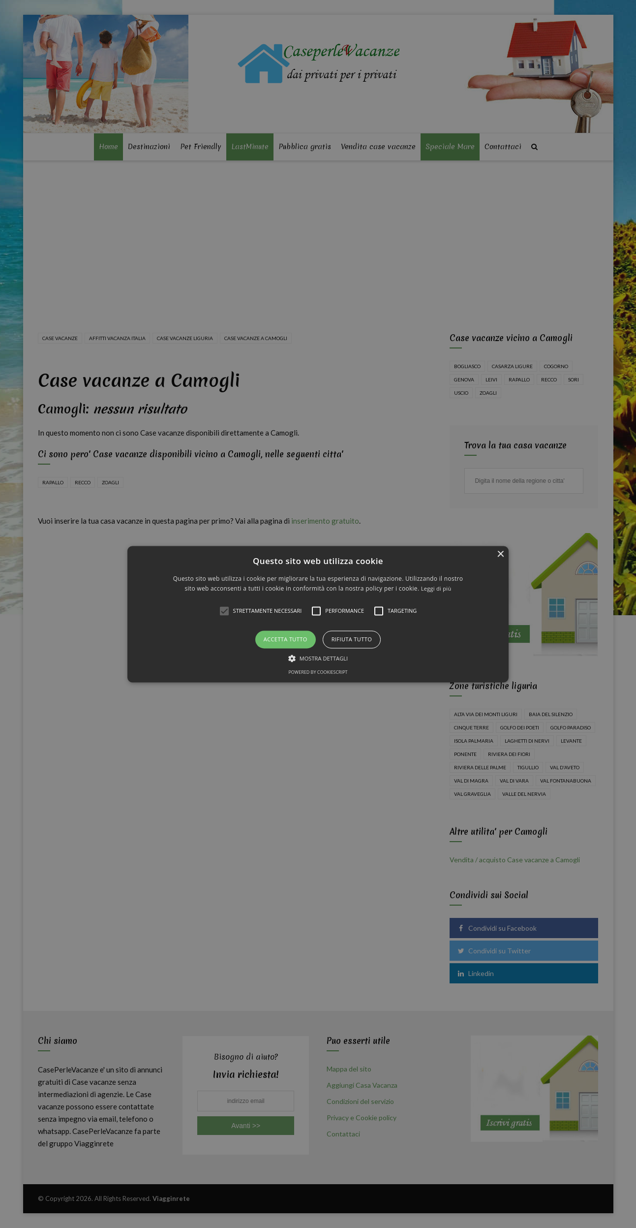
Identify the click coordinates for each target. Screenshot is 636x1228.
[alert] (318, 614)
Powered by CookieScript (317, 672)
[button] (318, 614)
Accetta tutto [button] (285, 639)
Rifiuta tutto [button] (352, 639)
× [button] (500, 554)
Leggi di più (436, 588)
